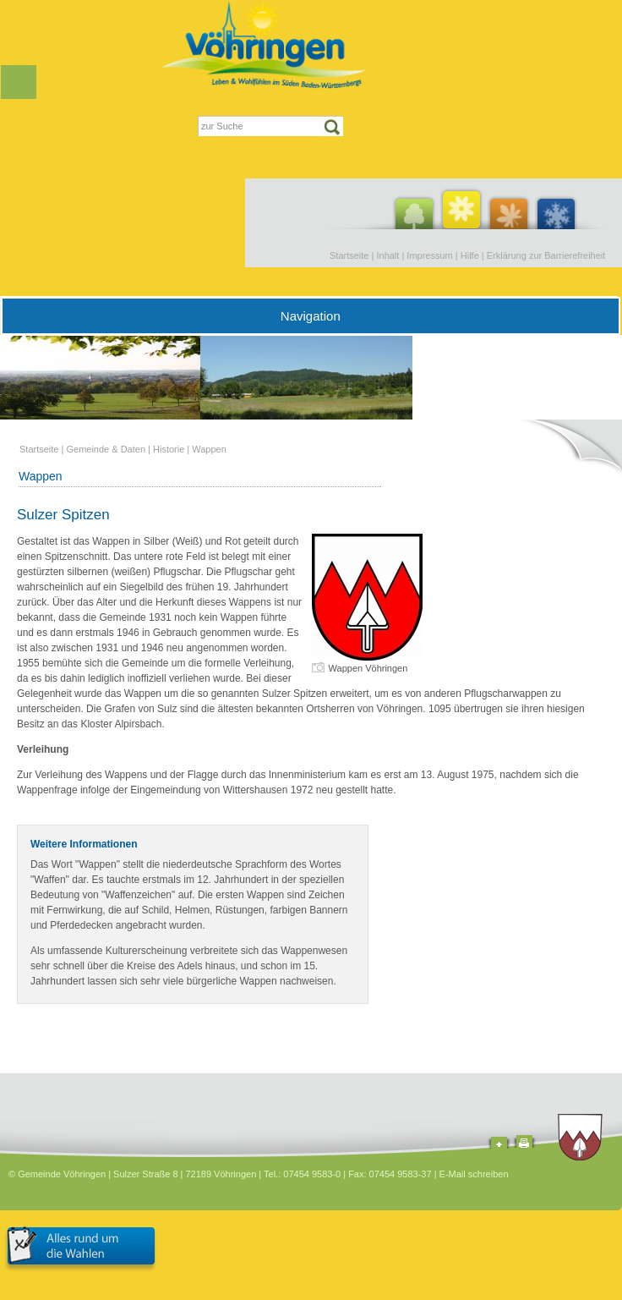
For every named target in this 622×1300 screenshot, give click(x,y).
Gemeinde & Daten (105, 449)
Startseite (349, 255)
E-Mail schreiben (474, 1174)
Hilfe (470, 255)
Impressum (429, 255)
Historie (168, 449)
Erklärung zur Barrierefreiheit (546, 255)
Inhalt (387, 255)
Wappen (209, 449)
